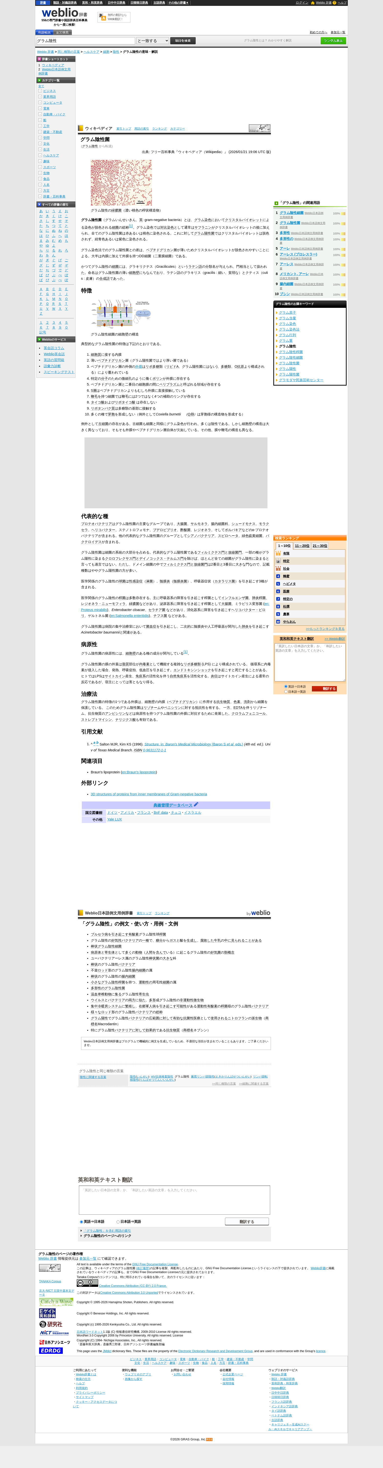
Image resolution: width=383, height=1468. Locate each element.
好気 (214, 952)
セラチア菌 (156, 610)
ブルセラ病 (99, 934)
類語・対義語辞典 (65, 2)
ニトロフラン (238, 1018)
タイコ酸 (98, 402)
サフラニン (203, 227)
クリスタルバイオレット (244, 220)
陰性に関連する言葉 (93, 1077)
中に (227, 940)
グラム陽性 (287, 369)
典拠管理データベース (172, 805)
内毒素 (144, 664)
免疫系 (141, 676)
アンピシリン (115, 713)
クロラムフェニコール (249, 713)
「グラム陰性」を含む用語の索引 (107, 1231)
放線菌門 (235, 552)
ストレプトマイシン (96, 720)
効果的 (151, 1030)
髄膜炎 (165, 581)
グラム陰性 (90, 146)
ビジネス (49, 91)
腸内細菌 (139, 970)
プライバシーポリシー (90, 1392)
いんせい (143, 1076)
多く (128, 952)
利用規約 (82, 1388)
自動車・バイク (54, 114)
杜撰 (286, 606)
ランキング (159, 128)
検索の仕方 (83, 1378)
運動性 (202, 1006)
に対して (166, 1018)
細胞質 (96, 354)
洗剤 (247, 702)
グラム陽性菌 (204, 233)
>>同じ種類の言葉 (224, 1083)
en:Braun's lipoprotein (139, 772)
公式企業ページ (233, 1374)
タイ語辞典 (278, 1410)
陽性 (104, 1018)
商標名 (188, 1030)
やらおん (289, 621)
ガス (173, 940)
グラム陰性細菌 (110, 946)
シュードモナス (243, 524)
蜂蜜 (286, 576)
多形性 (285, 233)
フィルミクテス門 (211, 552)
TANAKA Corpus (50, 1281)
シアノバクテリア (200, 536)
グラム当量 (287, 318)
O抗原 (239, 366)
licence (320, 1351)
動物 (138, 952)
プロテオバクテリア (96, 524)
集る (118, 994)
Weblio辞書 (318, 1268)
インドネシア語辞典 (284, 1406)
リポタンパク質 (103, 408)
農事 (286, 614)
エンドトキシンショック (192, 670)
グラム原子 (287, 312)
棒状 (94, 946)
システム (115, 1006)
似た (142, 1000)
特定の (288, 599)
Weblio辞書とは (86, 1374)
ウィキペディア (98, 128)
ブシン (285, 294)
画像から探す (133, 1378)
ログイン (302, 2)
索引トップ (124, 128)
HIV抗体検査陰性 (162, 1076)
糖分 (159, 940)
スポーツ (49, 167)
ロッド (103, 970)
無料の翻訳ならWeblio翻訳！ (117, 17)
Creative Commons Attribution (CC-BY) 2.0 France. (133, 1286)
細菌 (115, 227)
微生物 (198, 1000)
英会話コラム (54, 348)
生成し (192, 940)
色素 (237, 702)
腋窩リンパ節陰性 (202, 1076)
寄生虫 (144, 994)
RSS (210, 1439)
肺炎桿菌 (259, 598)
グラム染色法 (289, 329)
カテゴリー (177, 128)
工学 (46, 126)
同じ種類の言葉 (69, 52)
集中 (94, 1006)
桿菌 (122, 598)
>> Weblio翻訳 (335, 639)
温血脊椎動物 (101, 994)
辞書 (43, 2)
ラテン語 (195, 266)
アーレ (285, 248)
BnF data (161, 812)
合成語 (104, 278)
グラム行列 (287, 335)
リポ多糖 (152, 366)
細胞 (106, 52)
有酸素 (133, 934)
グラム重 (286, 341)
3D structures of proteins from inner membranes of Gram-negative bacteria (149, 794)
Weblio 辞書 (324, 2)
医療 (196, 1018)
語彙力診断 (52, 366)
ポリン (157, 378)
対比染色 (167, 227)
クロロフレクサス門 (120, 558)
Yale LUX (114, 819)
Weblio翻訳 (278, 1388)
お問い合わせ (182, 1374)
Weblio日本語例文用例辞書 (109, 913)
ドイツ (112, 812)
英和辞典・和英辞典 (284, 1383)
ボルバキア (233, 530)
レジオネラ (202, 530)
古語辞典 (159, 2)
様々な (96, 1012)
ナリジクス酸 (125, 720)
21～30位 (320, 546)
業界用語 (49, 97)
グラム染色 (202, 220)
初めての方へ (318, 32)
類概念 (229, 952)
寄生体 (110, 952)
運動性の (145, 982)
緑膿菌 (116, 210)
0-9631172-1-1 (154, 750)
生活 (46, 149)
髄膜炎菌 (180, 581)
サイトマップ (85, 1397)
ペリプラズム (169, 384)
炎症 (214, 676)
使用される (219, 1018)
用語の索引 (141, 128)
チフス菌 (160, 616)
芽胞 (111, 414)
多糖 (224, 366)
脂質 (125, 664)
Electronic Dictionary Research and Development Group (215, 1351)
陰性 (116, 52)
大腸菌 (182, 524)
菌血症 (151, 626)
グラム (96, 1018)
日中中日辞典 (116, 2)
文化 (46, 143)
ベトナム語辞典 (281, 1415)
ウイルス (98, 1000)
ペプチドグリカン (159, 250)
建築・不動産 (52, 132)
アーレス (286, 264)
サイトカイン (115, 676)
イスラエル (192, 812)
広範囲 (154, 1018)
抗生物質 (223, 702)
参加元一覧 (338, 32)
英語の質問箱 (54, 360)
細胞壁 (134, 273)
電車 (46, 108)
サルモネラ (199, 524)
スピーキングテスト (59, 372)
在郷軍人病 (147, 1006)
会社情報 (228, 1378)
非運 (183, 1000)
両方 (131, 1000)
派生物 (257, 1018)
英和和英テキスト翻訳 (105, 1179)
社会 (286, 568)
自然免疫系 (178, 676)
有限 (286, 553)
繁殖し (130, 1006)
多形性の (98, 988)
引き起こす (119, 934)
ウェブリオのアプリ (138, 1374)
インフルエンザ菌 (235, 598)
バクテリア (130, 940)
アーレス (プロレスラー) (298, 254)
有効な (178, 1018)
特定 (286, 561)
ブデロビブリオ (165, 530)
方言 (46, 190)
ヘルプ (342, 2)
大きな (168, 958)
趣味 (46, 161)
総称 (159, 1012)
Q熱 (191, 414)
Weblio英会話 (54, 354)
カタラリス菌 (224, 581)
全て (41, 86)
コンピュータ (52, 102)
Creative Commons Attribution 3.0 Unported (129, 1292)
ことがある (253, 940)
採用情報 (228, 1383)
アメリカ (127, 812)
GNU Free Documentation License (155, 1264)
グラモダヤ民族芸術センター (301, 380)
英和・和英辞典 (92, 2)
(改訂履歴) (143, 1268)
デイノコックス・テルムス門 (161, 558)
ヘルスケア (91, 52)
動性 (190, 1000)
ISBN (138, 750)
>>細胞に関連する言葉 (254, 1083)
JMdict (107, 1351)
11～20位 (302, 546)
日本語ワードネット (90, 1332)
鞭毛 (94, 396)
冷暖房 (103, 1006)
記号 (42, 332)
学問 (46, 138)
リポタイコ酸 (125, 402)
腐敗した (207, 940)
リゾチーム (152, 708)
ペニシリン (172, 708)
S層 (94, 390)
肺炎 (245, 626)
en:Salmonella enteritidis (130, 616)
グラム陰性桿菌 (113, 982)
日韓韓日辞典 (139, 2)
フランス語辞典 (281, 1401)
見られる (238, 940)
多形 (152, 1000)
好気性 (116, 940)
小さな (96, 982)
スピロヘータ (228, 536)
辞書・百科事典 (54, 196)
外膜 (138, 366)
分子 (104, 378)
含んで (161, 952)
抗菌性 (188, 1018)
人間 (149, 952)
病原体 (96, 952)
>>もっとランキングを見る (325, 629)
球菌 (122, 581)
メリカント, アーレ (294, 274)
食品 (46, 179)
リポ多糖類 (192, 664)
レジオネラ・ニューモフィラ (103, 604)
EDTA (238, 708)
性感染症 (136, 581)
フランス (144, 812)
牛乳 (217, 940)
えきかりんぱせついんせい (233, 1076)
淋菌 (149, 581)
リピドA (172, 366)
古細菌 (103, 424)
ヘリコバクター (103, 530)
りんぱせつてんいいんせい (157, 1079)
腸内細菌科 (219, 524)
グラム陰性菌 (115, 988)
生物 (46, 173)
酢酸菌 (185, 530)
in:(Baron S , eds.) (193, 744)
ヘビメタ (289, 584)
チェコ (176, 812)
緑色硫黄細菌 (252, 536)
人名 (46, 185)
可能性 (181, 1006)
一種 (145, 940)
